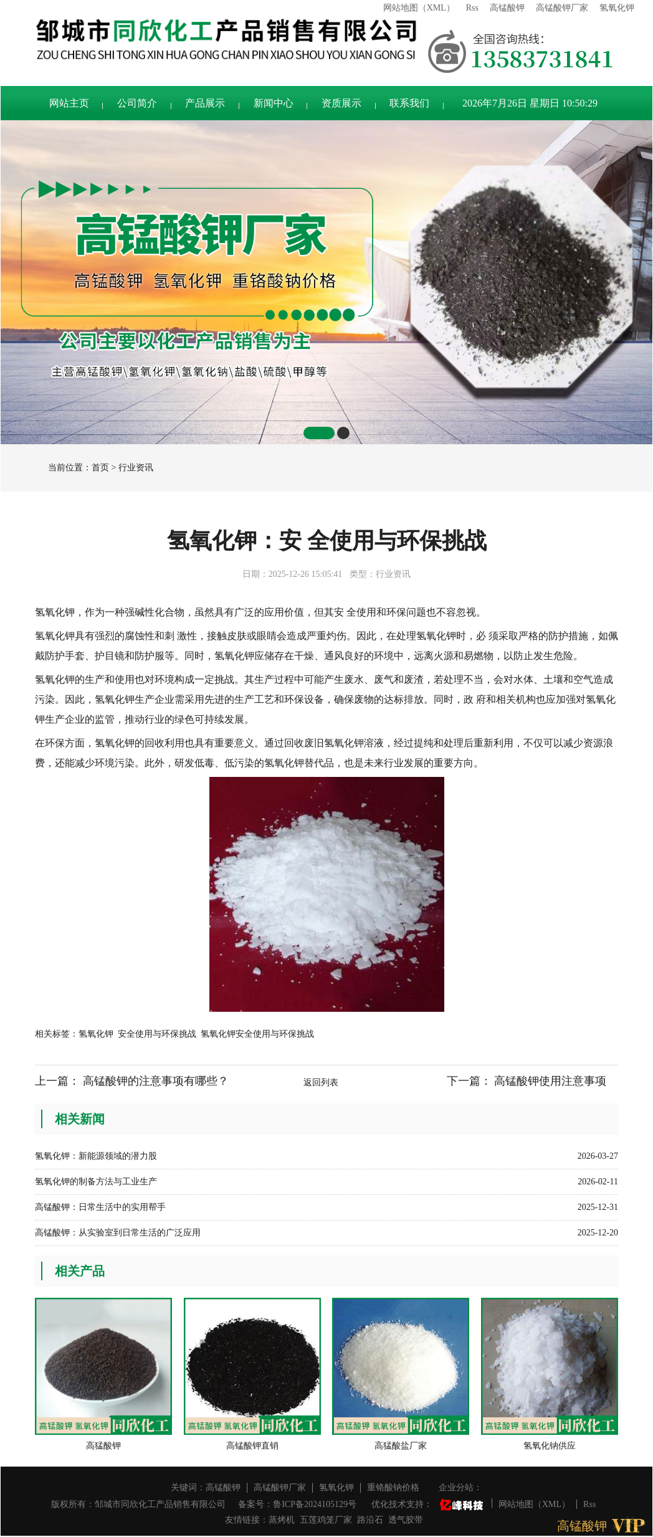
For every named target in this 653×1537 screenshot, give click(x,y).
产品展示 (205, 103)
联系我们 (409, 103)
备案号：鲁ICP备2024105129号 (297, 1504)
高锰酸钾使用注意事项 (550, 1081)
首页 (100, 467)
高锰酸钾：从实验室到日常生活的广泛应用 (118, 1232)
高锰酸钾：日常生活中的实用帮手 (100, 1207)
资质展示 (341, 103)
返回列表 (320, 1082)
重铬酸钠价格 (393, 1487)
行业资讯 (135, 467)
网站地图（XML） (419, 7)
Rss (472, 7)
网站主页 (69, 103)
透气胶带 (405, 1520)
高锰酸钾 (507, 7)
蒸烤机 (282, 1520)
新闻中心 (273, 103)
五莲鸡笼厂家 (326, 1520)
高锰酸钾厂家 (562, 7)
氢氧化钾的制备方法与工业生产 (96, 1181)
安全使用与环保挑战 (157, 1034)
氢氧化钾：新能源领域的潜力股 (96, 1156)
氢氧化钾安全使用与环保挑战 (257, 1034)
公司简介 (137, 103)
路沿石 (370, 1520)
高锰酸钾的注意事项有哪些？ (156, 1081)
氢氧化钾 (616, 7)
